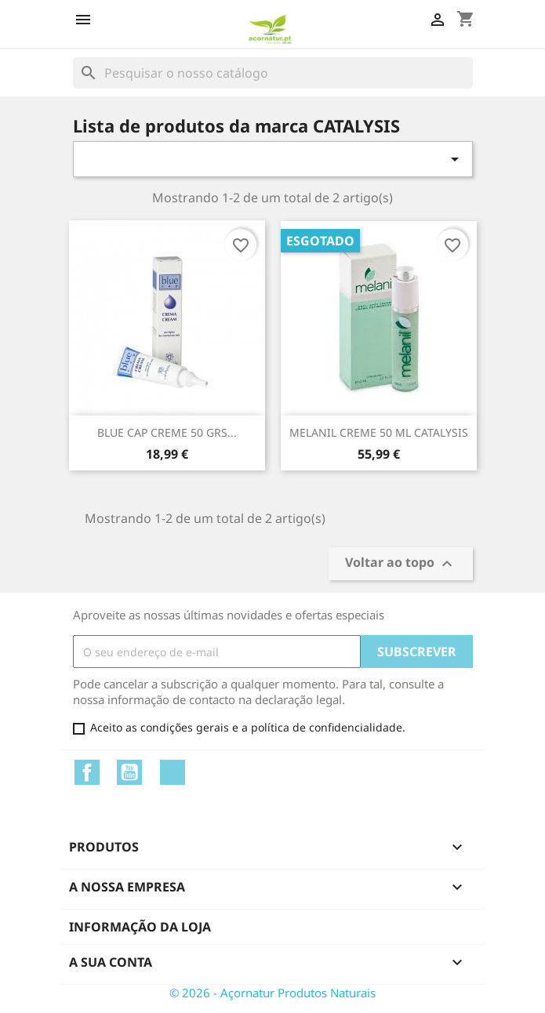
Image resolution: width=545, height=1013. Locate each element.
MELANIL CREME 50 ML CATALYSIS (378, 432)
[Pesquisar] (273, 73)
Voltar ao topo (400, 564)
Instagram (172, 772)
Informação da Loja (140, 926)
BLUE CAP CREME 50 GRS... (167, 432)
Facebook (87, 772)
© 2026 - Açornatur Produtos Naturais (272, 992)
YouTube (129, 772)
